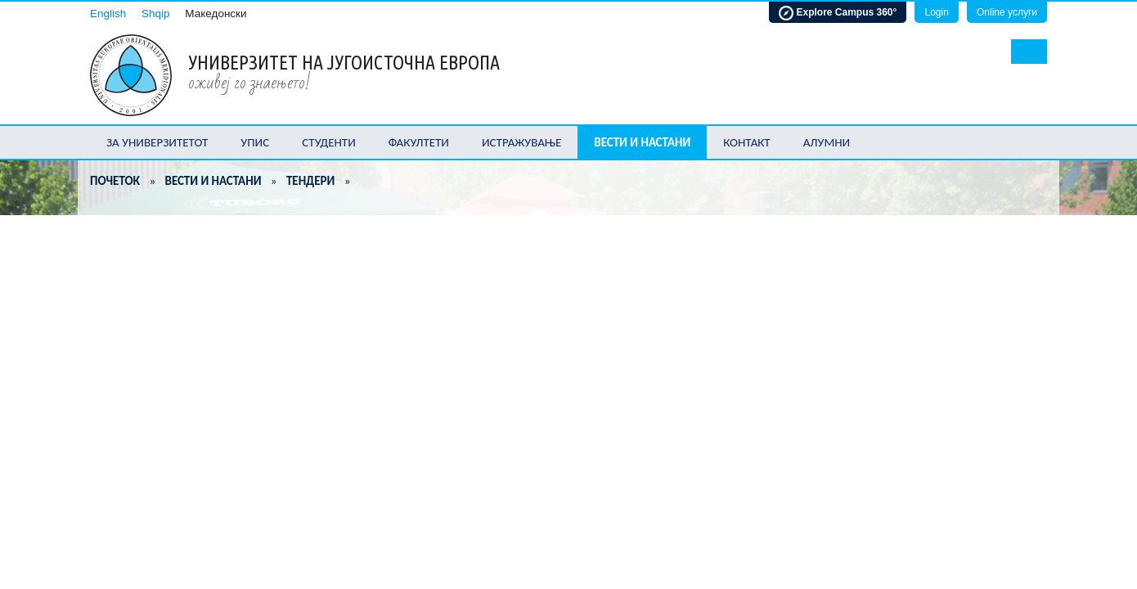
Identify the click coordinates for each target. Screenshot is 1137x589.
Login (936, 12)
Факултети (419, 142)
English (108, 13)
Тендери (310, 180)
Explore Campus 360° (838, 13)
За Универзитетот (157, 142)
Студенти (329, 142)
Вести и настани (642, 142)
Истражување (521, 142)
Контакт (746, 142)
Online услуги (1007, 12)
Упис (254, 142)
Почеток (115, 180)
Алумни (827, 142)
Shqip (156, 13)
